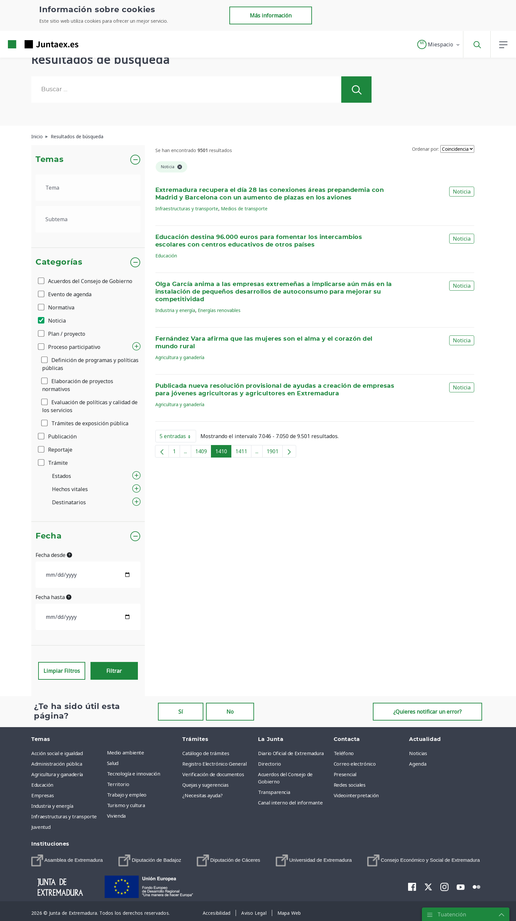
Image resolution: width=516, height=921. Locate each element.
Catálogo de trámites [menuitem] (205, 753)
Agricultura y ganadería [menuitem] (57, 774)
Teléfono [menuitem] (344, 753)
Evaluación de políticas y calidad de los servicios (90, 406)
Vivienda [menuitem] (116, 815)
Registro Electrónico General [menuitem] (214, 763)
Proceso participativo (69, 347)
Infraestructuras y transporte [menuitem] (64, 816)
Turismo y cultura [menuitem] (126, 805)
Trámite (53, 462)
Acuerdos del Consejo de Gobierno (85, 281)
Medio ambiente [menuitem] (125, 752)
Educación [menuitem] (42, 784)
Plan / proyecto (62, 333)
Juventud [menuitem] (40, 827)
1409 (203, 453)
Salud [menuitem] (112, 763)
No (230, 711)
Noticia (52, 320)
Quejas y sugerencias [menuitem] (205, 784)
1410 (223, 453)
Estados (61, 476)
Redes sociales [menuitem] (350, 784)
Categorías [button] (59, 262)
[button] (439, 44)
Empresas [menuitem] (42, 795)
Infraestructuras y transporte (186, 208)
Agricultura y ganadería (179, 357)
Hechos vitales (70, 489)
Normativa (56, 307)
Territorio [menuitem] (118, 784)
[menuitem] (67, 860)
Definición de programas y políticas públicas (90, 364)
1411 (243, 453)
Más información (271, 15)
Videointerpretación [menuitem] (356, 795)
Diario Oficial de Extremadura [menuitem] (291, 753)
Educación (166, 255)
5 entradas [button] (178, 437)
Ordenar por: (425, 149)
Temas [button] (50, 160)
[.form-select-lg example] (88, 187)
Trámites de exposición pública (85, 423)
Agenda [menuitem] (417, 763)
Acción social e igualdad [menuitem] (57, 753)
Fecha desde (54, 555)
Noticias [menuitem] (418, 753)
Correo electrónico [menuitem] (355, 763)
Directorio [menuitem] (269, 763)
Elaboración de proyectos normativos (77, 385)
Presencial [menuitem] (345, 774)
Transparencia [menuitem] (274, 792)
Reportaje (55, 449)
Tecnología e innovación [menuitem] (133, 773)
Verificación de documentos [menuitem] (213, 774)
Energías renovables (219, 310)
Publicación (58, 436)
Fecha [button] (49, 536)
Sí (180, 711)
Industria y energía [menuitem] (52, 806)
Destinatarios (69, 502)
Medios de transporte (244, 208)
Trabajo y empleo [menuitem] (126, 794)
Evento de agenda (65, 294)
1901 (275, 453)
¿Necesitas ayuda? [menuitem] (202, 795)
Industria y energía (175, 310)
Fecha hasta (53, 597)
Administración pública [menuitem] (56, 763)
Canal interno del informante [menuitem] (290, 802)
